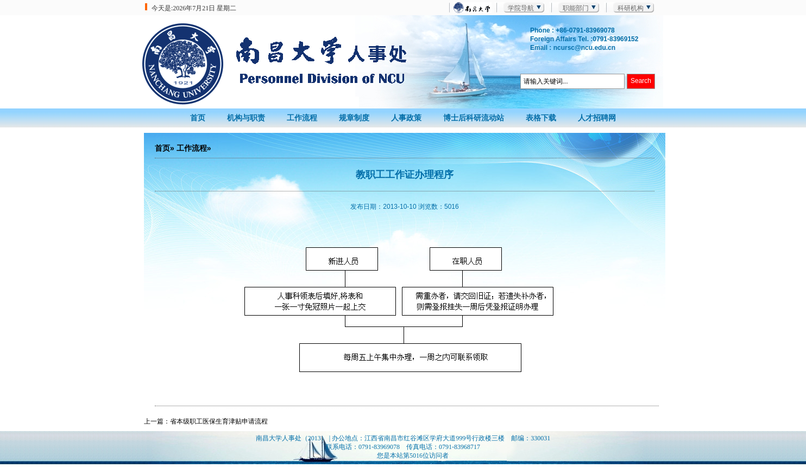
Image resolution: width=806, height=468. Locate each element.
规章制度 (354, 118)
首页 (197, 118)
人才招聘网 (597, 118)
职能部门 (576, 8)
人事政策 (406, 118)
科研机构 (631, 8)
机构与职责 (246, 118)
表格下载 (541, 118)
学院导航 (521, 8)
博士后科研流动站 (473, 118)
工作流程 (302, 118)
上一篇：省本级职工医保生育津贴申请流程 (206, 421)
